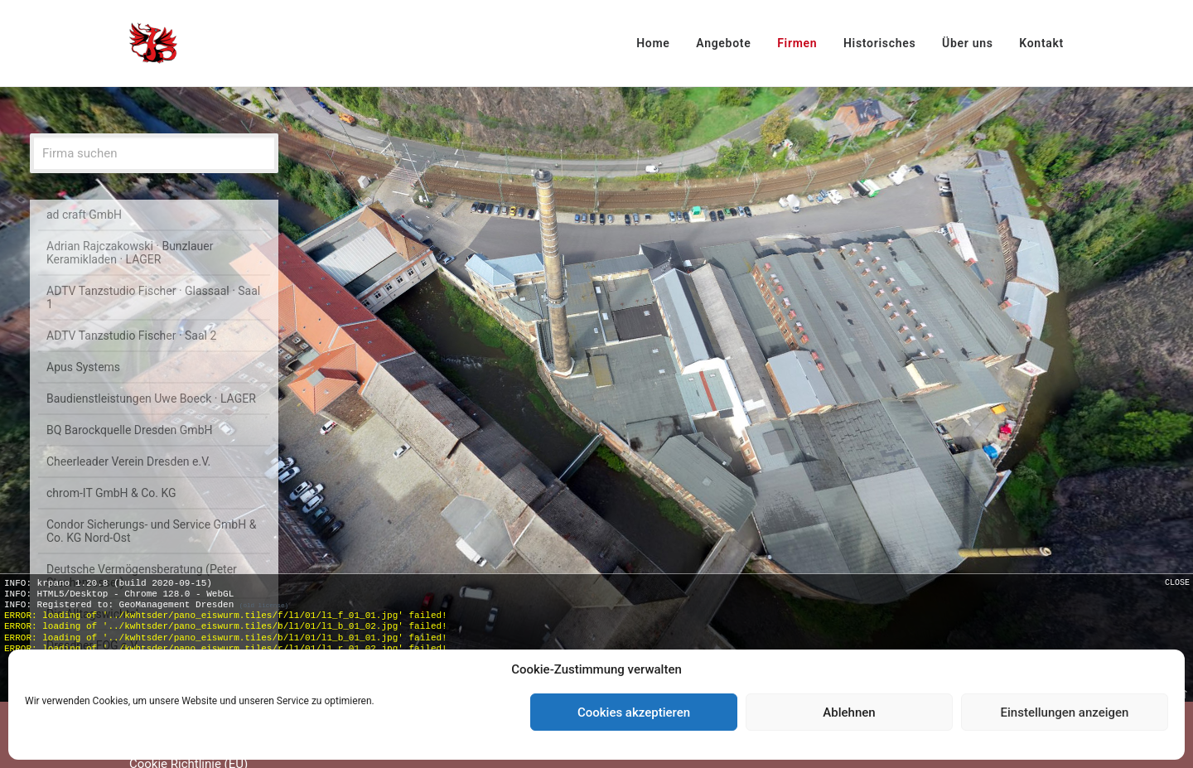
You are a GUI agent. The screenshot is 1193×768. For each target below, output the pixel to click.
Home (652, 43)
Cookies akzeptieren (633, 712)
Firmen (797, 43)
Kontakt (1041, 43)
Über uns (967, 43)
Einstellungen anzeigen (1065, 712)
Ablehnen (849, 712)
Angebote (723, 43)
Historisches (879, 43)
